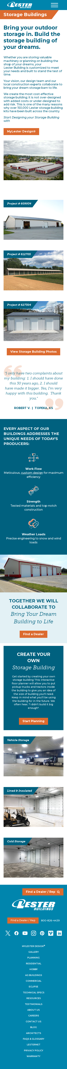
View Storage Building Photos (33, 351)
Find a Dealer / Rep (43, 891)
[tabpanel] (33, 387)
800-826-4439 (50, 920)
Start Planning (33, 721)
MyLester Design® (21, 131)
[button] (54, 5)
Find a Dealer (33, 634)
